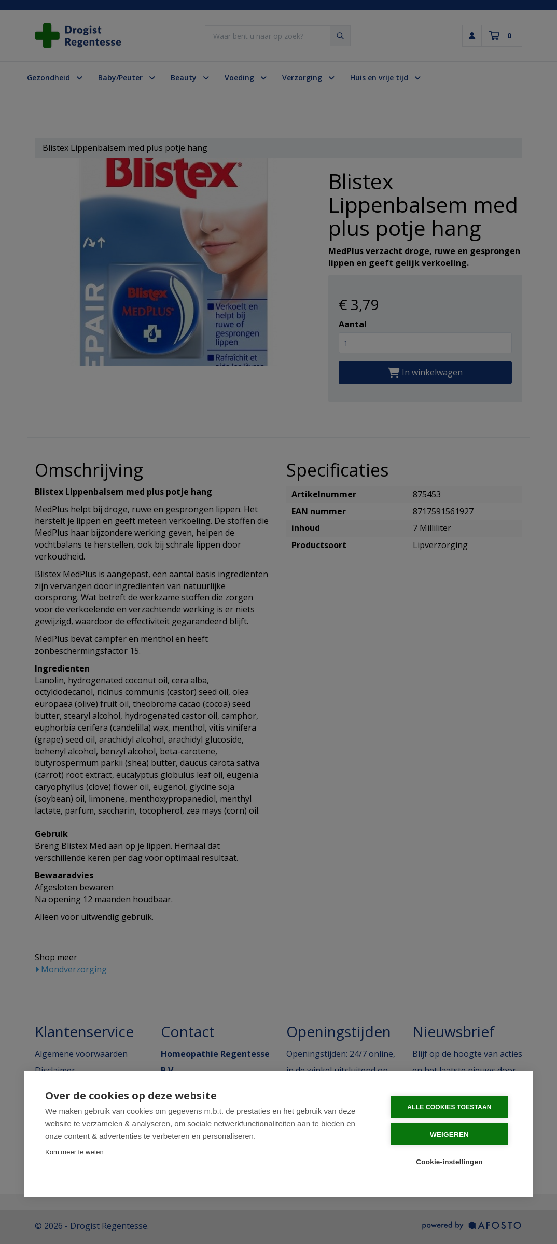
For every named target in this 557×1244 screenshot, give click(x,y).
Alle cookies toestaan (449, 1107)
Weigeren (449, 1134)
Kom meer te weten (74, 1152)
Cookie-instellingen (449, 1162)
